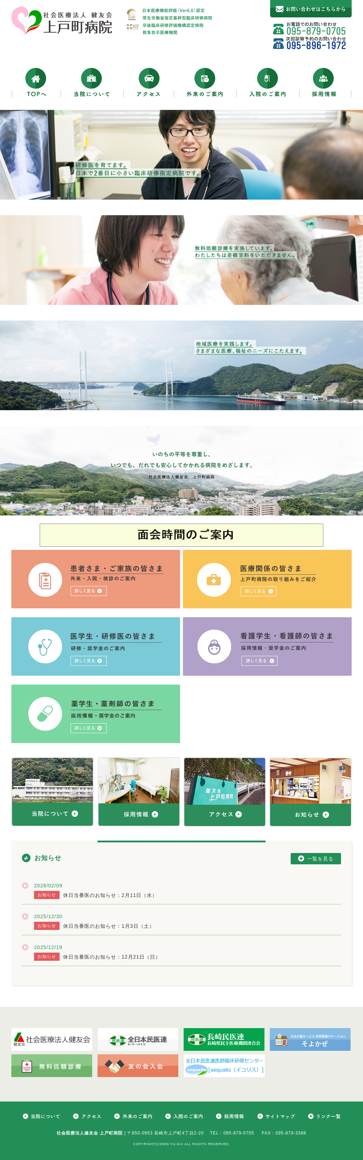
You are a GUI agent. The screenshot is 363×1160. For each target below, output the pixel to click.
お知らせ (47, 857)
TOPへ (36, 82)
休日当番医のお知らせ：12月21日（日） (112, 957)
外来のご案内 (205, 82)
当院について (92, 82)
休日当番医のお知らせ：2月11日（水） (110, 895)
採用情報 (326, 82)
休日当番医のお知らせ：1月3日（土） (109, 926)
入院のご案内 (268, 82)
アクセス (149, 82)
